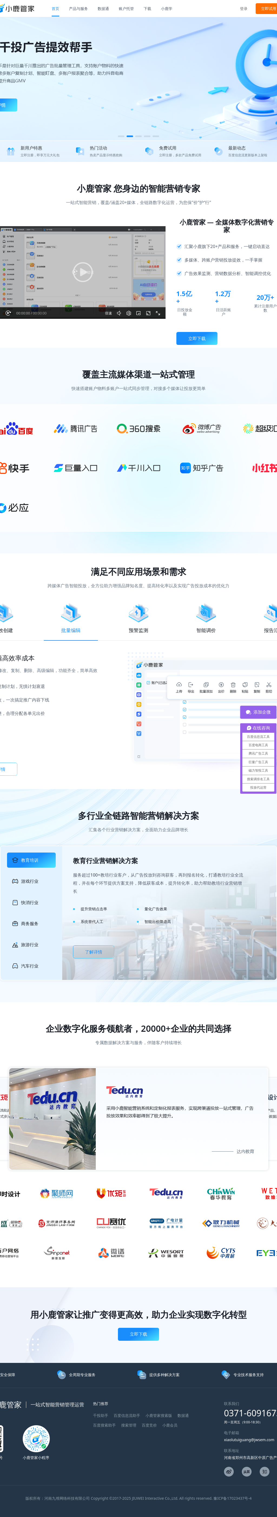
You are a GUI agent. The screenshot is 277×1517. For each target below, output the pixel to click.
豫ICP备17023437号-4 (232, 1498)
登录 (244, 8)
